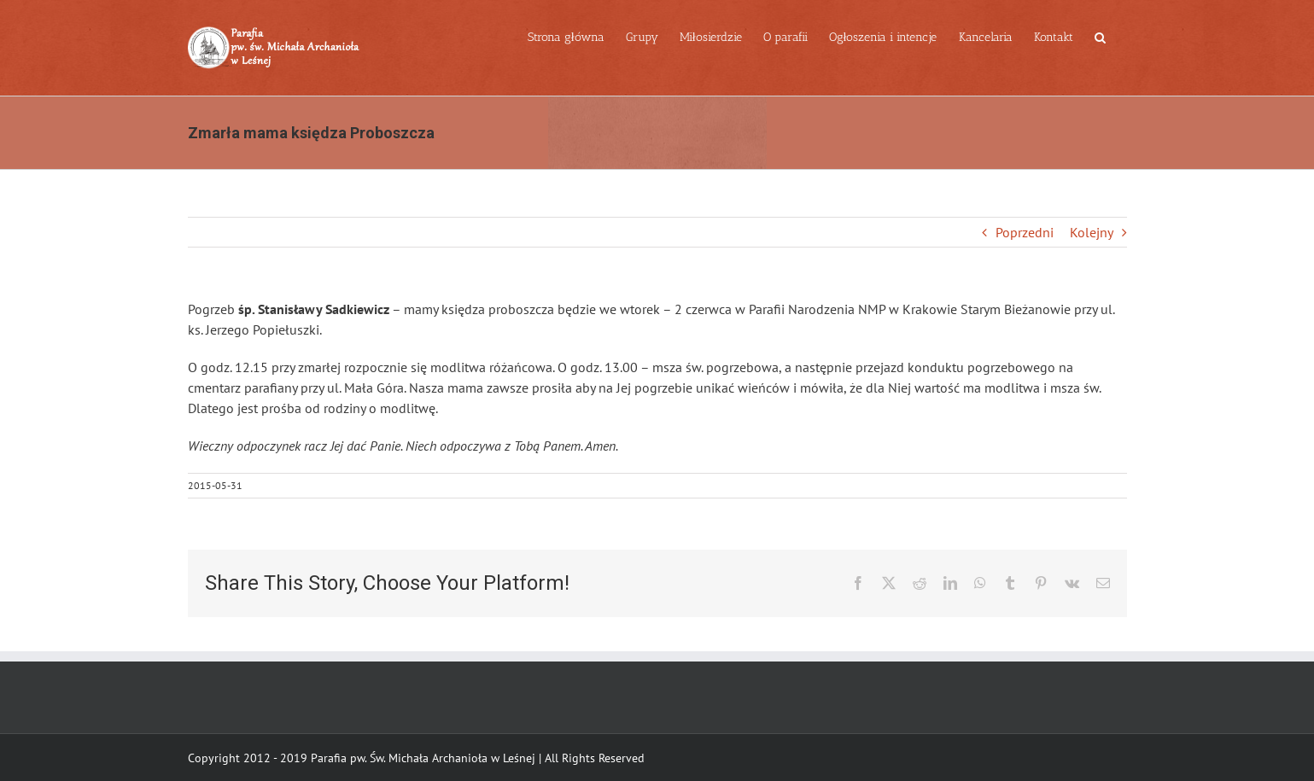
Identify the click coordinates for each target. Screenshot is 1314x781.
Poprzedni (1025, 232)
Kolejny (1091, 232)
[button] (1100, 36)
